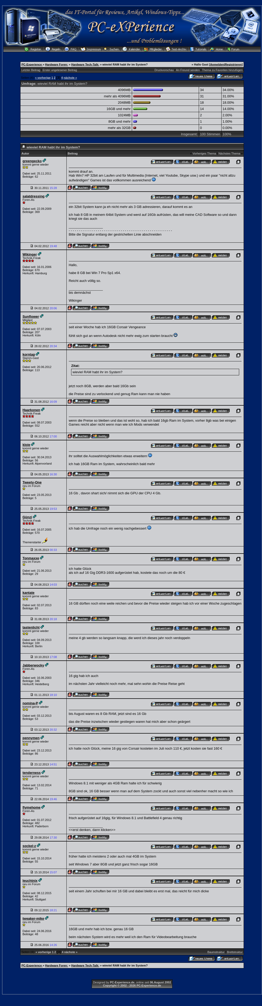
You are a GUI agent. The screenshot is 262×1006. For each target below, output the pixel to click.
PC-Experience (32, 64)
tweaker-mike (33, 918)
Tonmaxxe (31, 558)
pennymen (31, 738)
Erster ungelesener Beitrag (60, 70)
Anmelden (217, 64)
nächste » (70, 77)
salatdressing (34, 196)
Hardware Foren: (56, 64)
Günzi (27, 517)
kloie (26, 445)
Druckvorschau (164, 70)
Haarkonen (31, 410)
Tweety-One (32, 482)
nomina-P (30, 703)
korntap (29, 354)
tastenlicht (31, 627)
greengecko (32, 161)
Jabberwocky (33, 665)
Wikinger (30, 254)
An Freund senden (188, 70)
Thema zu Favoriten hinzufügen (222, 70)
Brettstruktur (235, 952)
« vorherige (43, 77)
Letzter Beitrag (31, 70)
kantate (29, 593)
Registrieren (233, 64)
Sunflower (31, 316)
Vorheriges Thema (204, 153)
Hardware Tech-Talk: (85, 64)
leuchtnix (30, 881)
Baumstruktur (215, 952)
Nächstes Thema (229, 153)
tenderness (32, 773)
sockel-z (29, 846)
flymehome (32, 807)
